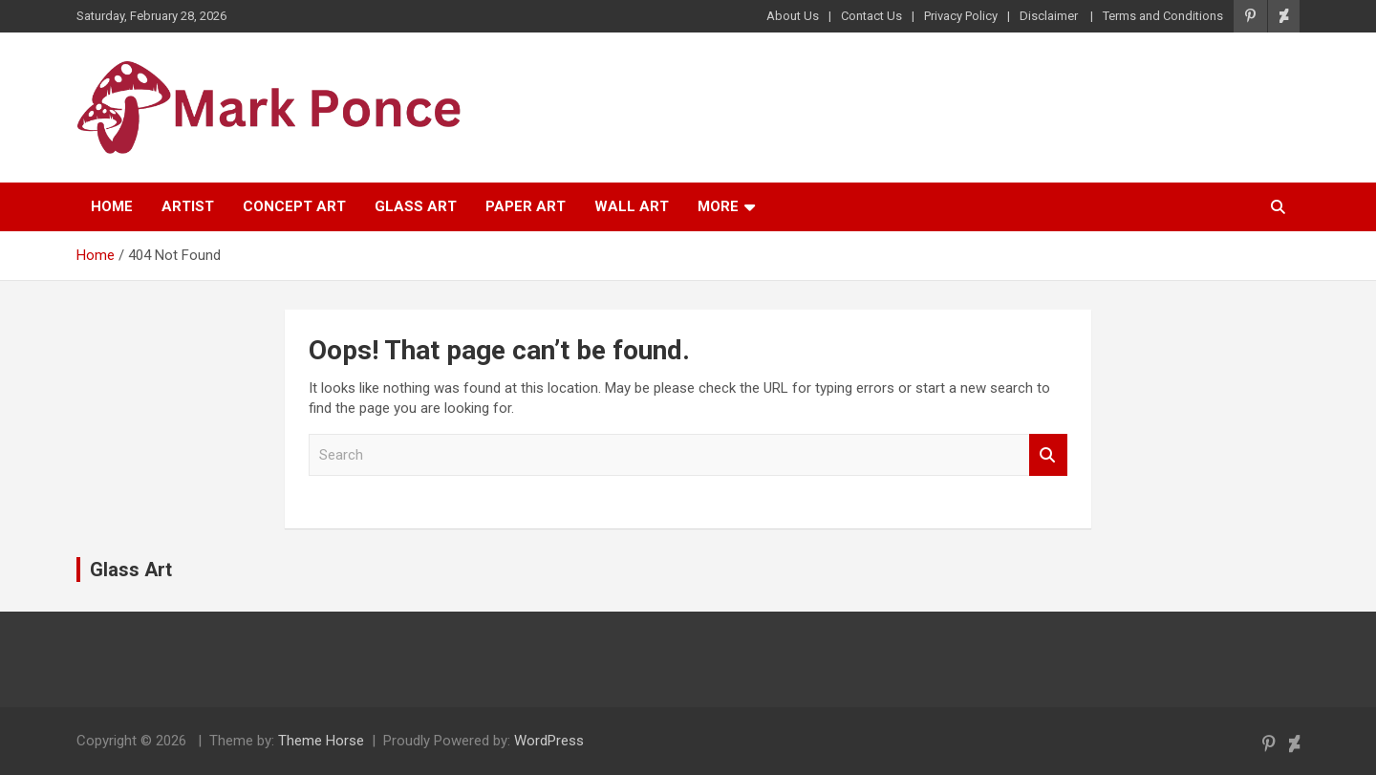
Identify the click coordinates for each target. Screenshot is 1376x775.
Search (1048, 455)
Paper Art (525, 206)
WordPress (549, 740)
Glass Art (416, 206)
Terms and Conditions (1163, 16)
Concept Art (294, 206)
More (718, 206)
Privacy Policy (961, 16)
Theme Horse (321, 740)
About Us (792, 16)
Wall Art (631, 206)
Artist (187, 206)
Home (112, 206)
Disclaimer (1050, 16)
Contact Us (871, 16)
